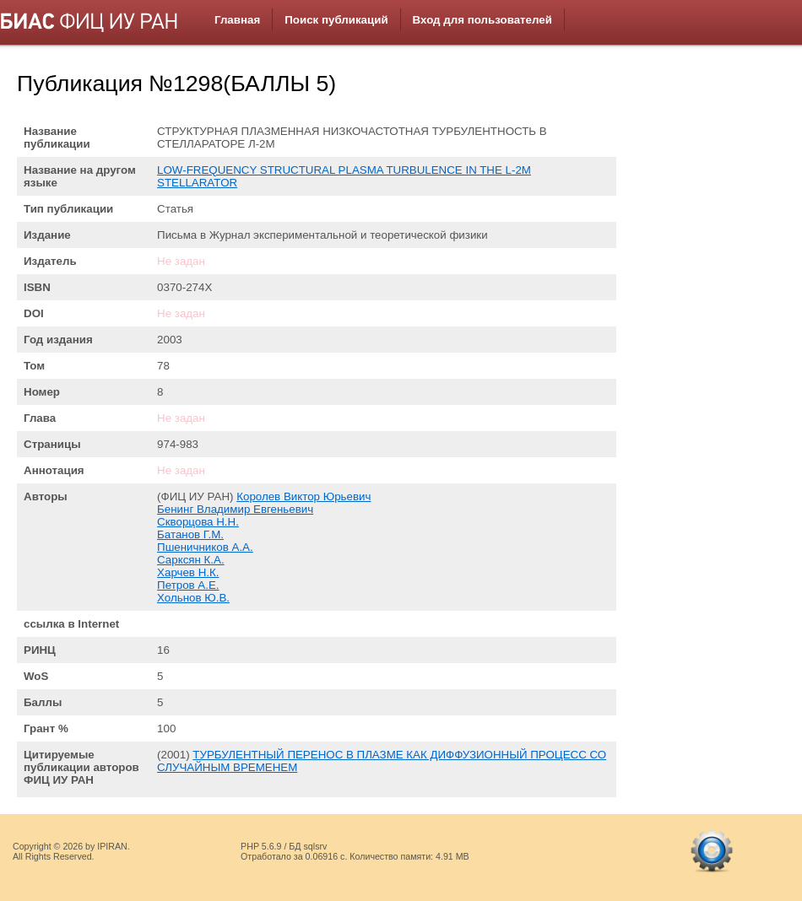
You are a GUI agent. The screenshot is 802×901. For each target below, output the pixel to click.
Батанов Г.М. (190, 534)
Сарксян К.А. (191, 559)
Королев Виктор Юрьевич (303, 496)
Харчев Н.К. (188, 572)
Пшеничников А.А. (205, 547)
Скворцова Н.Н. (198, 521)
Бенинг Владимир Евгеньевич (235, 509)
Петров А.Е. (188, 585)
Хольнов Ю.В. (193, 597)
